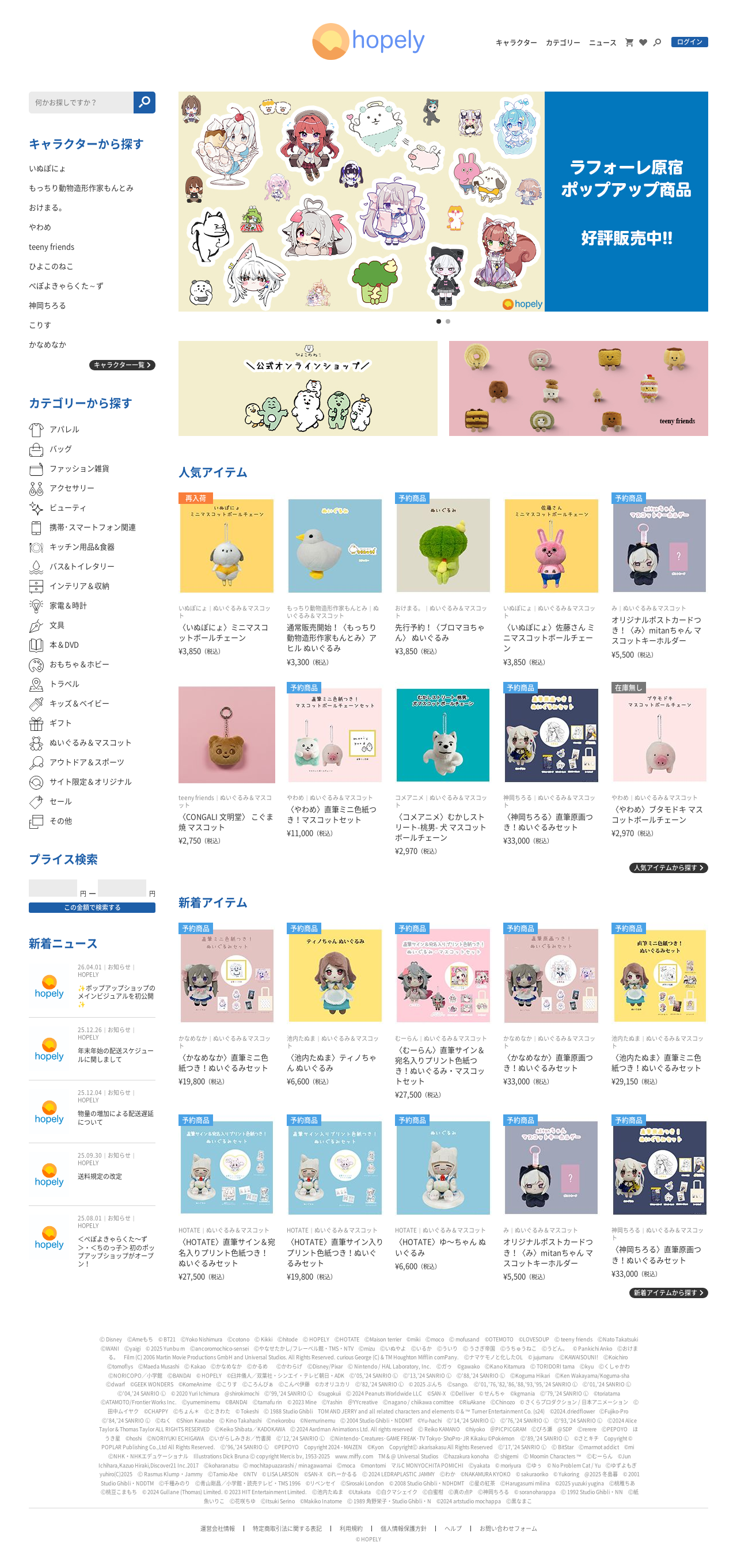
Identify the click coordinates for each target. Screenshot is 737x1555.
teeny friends (196, 798)
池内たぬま (301, 1038)
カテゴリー (563, 42)
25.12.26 (90, 1030)
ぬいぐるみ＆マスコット (654, 608)
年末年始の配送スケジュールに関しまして (116, 1055)
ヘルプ (453, 1528)
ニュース (603, 42)
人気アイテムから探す (665, 867)
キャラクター (516, 42)
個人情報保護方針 (404, 1528)
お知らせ (119, 967)
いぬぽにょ (192, 608)
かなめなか (192, 1038)
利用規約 (351, 1528)
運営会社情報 (217, 1528)
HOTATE (189, 1230)
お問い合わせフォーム (508, 1528)
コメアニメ (409, 798)
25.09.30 (90, 1155)
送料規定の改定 (100, 1176)
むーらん (406, 1038)
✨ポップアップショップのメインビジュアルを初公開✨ (116, 996)
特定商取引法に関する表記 (287, 1528)
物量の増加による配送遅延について (116, 1117)
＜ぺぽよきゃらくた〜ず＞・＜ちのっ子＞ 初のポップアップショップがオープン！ (116, 1251)
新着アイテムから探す (665, 1292)
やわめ (295, 798)
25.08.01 (90, 1218)
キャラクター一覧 (119, 365)
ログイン (689, 42)
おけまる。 (409, 608)
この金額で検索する (92, 907)
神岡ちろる (517, 798)
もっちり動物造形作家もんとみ (327, 608)
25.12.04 (90, 1092)
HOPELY (88, 974)
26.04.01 (90, 967)
